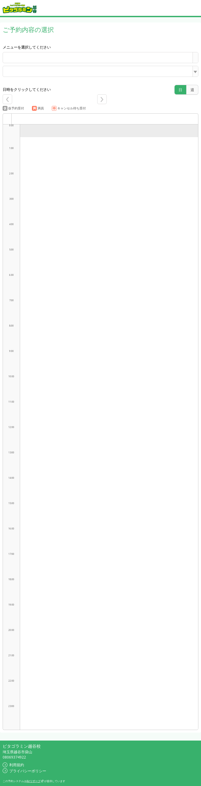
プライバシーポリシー (24, 770)
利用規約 (13, 764)
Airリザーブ (35, 781)
